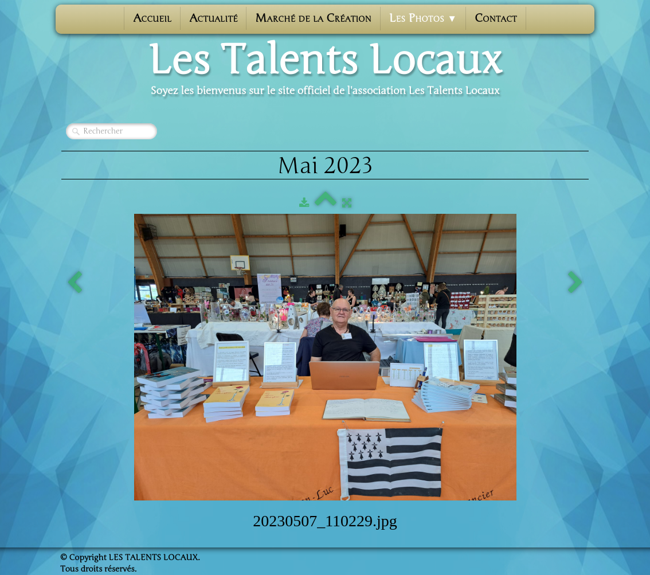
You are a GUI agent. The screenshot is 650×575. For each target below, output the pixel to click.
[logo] (325, 69)
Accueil (152, 18)
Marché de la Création (313, 18)
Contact (496, 18)
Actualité (213, 18)
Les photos (423, 18)
